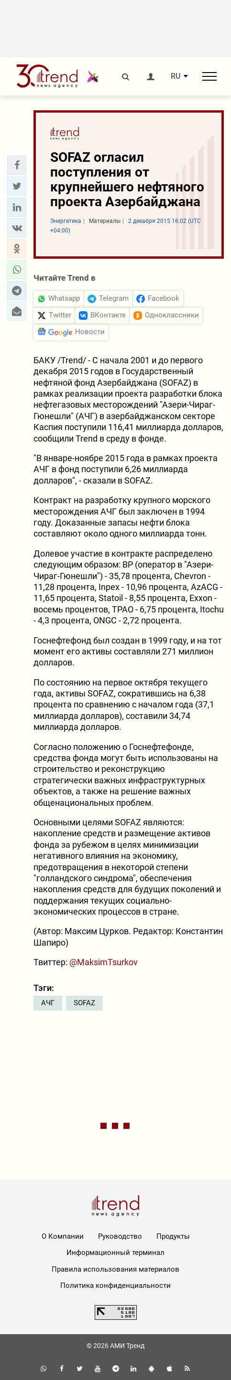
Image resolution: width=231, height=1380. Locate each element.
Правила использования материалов (115, 1269)
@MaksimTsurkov (103, 962)
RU (175, 76)
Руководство (120, 1236)
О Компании (63, 1236)
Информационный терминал (115, 1252)
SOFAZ (84, 1003)
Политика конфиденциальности (115, 1285)
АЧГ (48, 1003)
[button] (16, 165)
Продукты (173, 1236)
